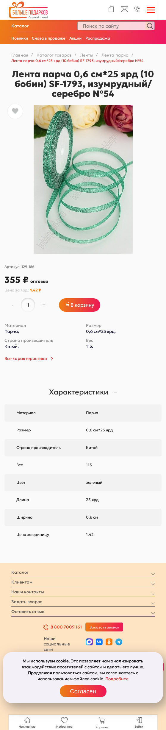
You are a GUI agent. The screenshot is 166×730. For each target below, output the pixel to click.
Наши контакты (27, 592)
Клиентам (21, 582)
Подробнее (117, 678)
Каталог (20, 26)
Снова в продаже (48, 38)
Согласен (83, 691)
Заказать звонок (104, 627)
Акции (75, 38)
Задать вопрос (26, 601)
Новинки (19, 38)
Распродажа (97, 38)
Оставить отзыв (27, 611)
